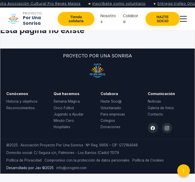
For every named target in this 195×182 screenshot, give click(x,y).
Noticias (154, 101)
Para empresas (113, 114)
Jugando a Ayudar (69, 114)
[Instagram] (167, 128)
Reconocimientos (20, 108)
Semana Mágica (67, 101)
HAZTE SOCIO (162, 19)
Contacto (155, 114)
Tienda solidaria (76, 19)
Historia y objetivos (22, 101)
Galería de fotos (161, 108)
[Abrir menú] (183, 19)
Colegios (108, 121)
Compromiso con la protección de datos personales (86, 160)
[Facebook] (153, 128)
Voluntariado (111, 108)
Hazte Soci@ (111, 101)
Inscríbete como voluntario (120, 4)
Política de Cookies (148, 160)
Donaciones (110, 127)
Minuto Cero (64, 121)
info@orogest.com (71, 168)
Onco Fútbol (64, 108)
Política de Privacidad (24, 160)
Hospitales (62, 127)
